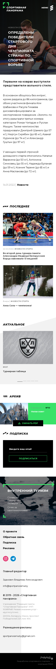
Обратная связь (13, 537)
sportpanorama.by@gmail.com (19, 636)
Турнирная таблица (14, 371)
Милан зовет (37, 411)
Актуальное (14, 324)
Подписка (9, 542)
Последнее (16, 206)
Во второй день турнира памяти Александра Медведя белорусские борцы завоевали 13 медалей (24, 256)
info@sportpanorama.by (15, 586)
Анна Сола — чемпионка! (17, 305)
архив (12, 396)
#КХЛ (5, 367)
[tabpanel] (28, 354)
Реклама (8, 548)
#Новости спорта (24, 249)
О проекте (10, 531)
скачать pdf (30, 423)
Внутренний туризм (27, 491)
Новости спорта (17, 27)
